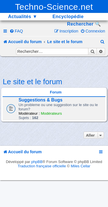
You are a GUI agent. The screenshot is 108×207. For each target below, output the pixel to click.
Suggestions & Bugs (40, 99)
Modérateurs (51, 113)
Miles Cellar (80, 166)
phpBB (37, 162)
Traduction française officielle (42, 166)
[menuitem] (16, 31)
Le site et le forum (32, 81)
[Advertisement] (55, 66)
